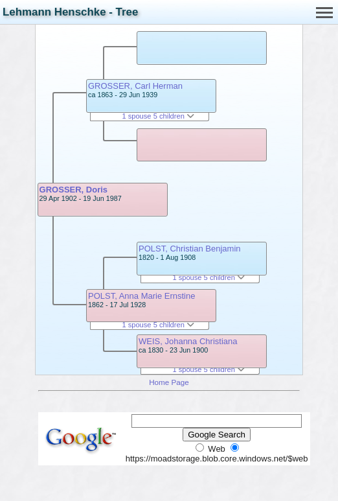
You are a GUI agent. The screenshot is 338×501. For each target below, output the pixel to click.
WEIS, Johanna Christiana (188, 341)
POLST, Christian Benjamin (190, 248)
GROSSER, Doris (73, 189)
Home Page (169, 382)
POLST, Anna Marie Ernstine (141, 296)
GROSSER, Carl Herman (135, 86)
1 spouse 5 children (158, 116)
